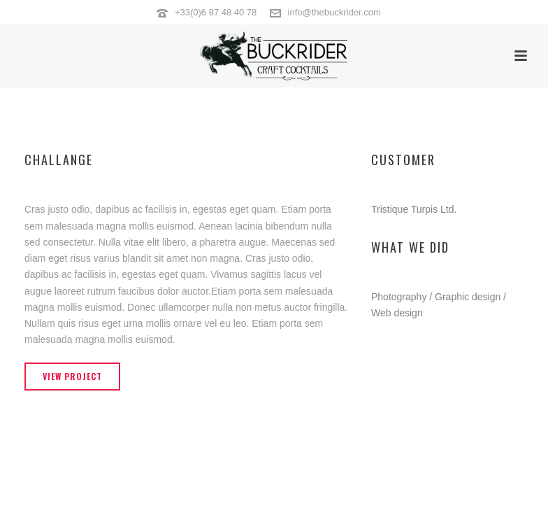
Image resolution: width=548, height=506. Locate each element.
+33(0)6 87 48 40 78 (216, 12)
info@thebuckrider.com (334, 12)
